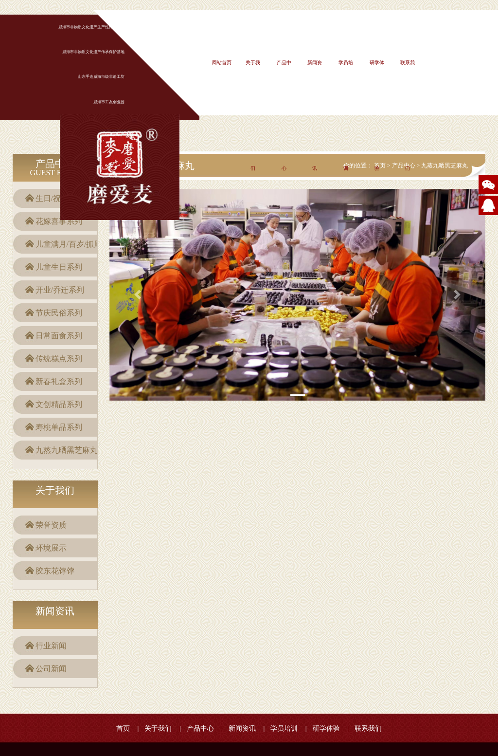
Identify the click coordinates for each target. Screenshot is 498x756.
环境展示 (51, 548)
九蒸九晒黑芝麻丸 (67, 450)
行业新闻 (51, 646)
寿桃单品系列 (59, 427)
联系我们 (368, 728)
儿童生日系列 (59, 267)
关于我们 (158, 728)
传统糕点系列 (59, 358)
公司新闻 (51, 668)
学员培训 (284, 728)
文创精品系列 (59, 404)
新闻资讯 (242, 728)
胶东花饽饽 (55, 571)
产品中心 (200, 728)
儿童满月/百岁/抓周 (69, 244)
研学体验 (326, 728)
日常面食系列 (59, 336)
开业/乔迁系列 (60, 290)
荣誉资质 (51, 525)
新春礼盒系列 (59, 381)
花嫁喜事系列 (59, 221)
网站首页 (221, 62)
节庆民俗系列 (59, 313)
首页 (123, 728)
